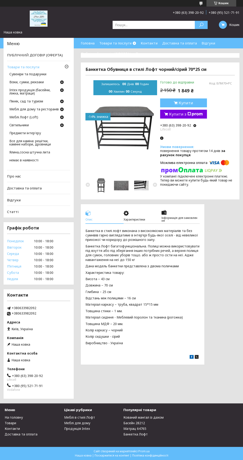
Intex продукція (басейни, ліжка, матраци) (30, 91)
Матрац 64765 (134, 428)
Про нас (143, 53)
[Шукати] (201, 25)
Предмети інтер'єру (25, 133)
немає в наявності (23, 160)
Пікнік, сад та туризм (26, 101)
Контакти (149, 43)
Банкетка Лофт (135, 434)
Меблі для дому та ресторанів (34, 109)
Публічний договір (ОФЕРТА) (106, 53)
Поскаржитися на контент (112, 455)
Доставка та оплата (179, 43)
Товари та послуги (115, 43)
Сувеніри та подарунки (27, 74)
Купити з (186, 114)
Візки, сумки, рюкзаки (26, 82)
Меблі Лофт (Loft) (23, 117)
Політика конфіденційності (150, 455)
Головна (88, 43)
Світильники (19, 125)
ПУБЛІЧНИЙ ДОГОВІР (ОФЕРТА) (35, 55)
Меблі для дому (77, 423)
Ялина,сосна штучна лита (29, 152)
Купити (186, 102)
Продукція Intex (77, 428)
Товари (10, 423)
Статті (12, 211)
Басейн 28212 (134, 423)
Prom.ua (144, 451)
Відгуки (208, 43)
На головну (14, 417)
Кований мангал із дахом (143, 417)
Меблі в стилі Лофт (79, 417)
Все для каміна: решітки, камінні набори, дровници (30, 142)
